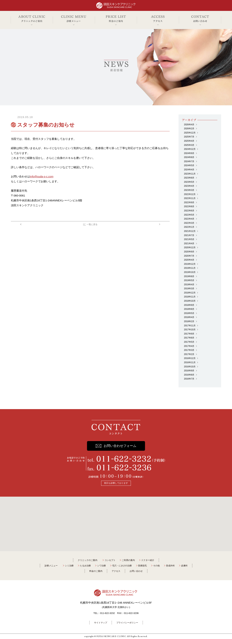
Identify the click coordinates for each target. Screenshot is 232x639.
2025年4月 (189, 141)
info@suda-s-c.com (41, 176)
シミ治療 (69, 565)
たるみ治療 (85, 565)
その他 (156, 565)
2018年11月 (190, 296)
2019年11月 (190, 268)
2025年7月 (189, 136)
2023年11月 (190, 174)
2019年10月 (190, 272)
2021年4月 (189, 243)
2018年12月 (190, 292)
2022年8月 (189, 206)
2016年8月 (189, 375)
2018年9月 (189, 305)
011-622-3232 (107, 613)
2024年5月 (189, 165)
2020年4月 (189, 260)
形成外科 (170, 565)
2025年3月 (189, 145)
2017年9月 (189, 333)
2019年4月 (189, 284)
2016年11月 (190, 362)
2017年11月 (190, 325)
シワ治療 (101, 565)
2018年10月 (190, 301)
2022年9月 (189, 202)
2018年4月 (189, 317)
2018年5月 (189, 313)
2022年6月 (189, 210)
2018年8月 (189, 309)
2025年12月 (190, 132)
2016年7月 (189, 379)
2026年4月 (189, 124)
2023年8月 (189, 178)
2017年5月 (189, 342)
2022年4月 (189, 219)
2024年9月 (189, 153)
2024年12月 (190, 149)
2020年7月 (189, 256)
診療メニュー (51, 565)
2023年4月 (189, 186)
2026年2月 (189, 128)
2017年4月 (189, 346)
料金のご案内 (95, 571)
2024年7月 (189, 161)
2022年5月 (189, 215)
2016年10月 (190, 366)
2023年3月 (189, 190)
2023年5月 (189, 182)
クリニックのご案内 (87, 560)
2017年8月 (189, 337)
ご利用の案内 (128, 560)
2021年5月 (189, 239)
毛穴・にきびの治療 (122, 565)
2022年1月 (189, 227)
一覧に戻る (92, 224)
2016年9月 (189, 370)
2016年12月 (190, 358)
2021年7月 (189, 235)
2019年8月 (189, 276)
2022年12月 (190, 194)
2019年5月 (189, 280)
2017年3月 (189, 350)
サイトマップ (100, 622)
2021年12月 (190, 231)
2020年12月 (190, 247)
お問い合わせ (136, 571)
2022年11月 (190, 198)
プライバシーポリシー (127, 622)
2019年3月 (189, 288)
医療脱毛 (142, 565)
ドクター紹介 (147, 560)
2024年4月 (189, 169)
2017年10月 (190, 329)
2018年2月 (189, 321)
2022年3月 (189, 223)
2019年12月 (190, 264)
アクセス (116, 571)
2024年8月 (189, 157)
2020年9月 (189, 251)
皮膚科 (184, 565)
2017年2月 (189, 354)
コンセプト (110, 560)
